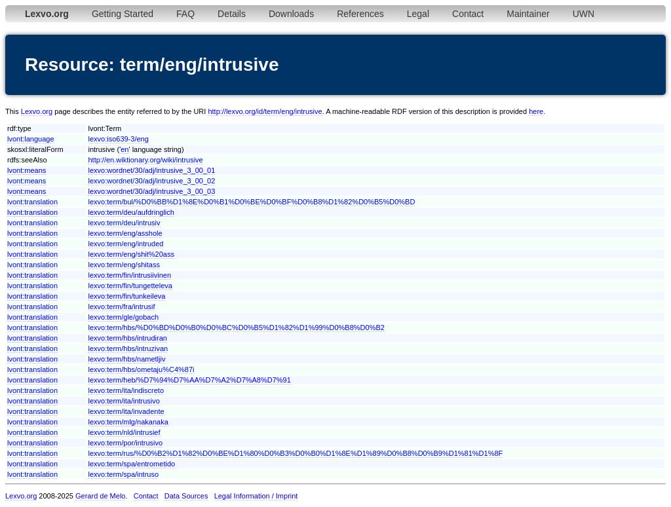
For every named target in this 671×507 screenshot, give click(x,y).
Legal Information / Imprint (256, 496)
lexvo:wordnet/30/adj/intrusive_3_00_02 (151, 181)
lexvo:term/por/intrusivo (125, 443)
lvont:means (26, 170)
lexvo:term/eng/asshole (125, 233)
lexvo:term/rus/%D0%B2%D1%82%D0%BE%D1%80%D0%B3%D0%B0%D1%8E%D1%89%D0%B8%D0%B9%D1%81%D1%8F (295, 453)
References (360, 14)
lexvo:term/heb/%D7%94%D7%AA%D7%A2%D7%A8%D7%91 (189, 380)
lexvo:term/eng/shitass (123, 265)
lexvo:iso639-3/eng (118, 139)
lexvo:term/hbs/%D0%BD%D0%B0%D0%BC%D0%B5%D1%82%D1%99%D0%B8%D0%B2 (236, 327)
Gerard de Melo (100, 496)
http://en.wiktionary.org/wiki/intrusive (145, 160)
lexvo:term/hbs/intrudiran (127, 338)
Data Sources (186, 496)
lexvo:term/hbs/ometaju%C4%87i (141, 369)
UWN (583, 14)
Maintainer (528, 14)
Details (232, 14)
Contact (468, 14)
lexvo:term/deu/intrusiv (124, 223)
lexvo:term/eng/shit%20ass (131, 254)
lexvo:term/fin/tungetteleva (130, 286)
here (536, 111)
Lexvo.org (36, 111)
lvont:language (30, 139)
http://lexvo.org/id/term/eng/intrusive (265, 111)
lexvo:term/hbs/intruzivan (128, 348)
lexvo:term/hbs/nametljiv (126, 359)
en (124, 149)
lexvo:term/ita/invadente (126, 411)
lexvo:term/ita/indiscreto (126, 390)
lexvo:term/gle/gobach (123, 317)
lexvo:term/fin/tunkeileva (126, 296)
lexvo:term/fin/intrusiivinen (129, 275)
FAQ (185, 14)
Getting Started (122, 14)
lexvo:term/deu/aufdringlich (131, 212)
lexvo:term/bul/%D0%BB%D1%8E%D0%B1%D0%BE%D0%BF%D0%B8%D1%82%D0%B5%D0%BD (251, 202)
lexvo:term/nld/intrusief (124, 432)
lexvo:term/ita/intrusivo (123, 401)
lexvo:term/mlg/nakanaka (128, 422)
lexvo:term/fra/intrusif (121, 306)
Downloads (291, 14)
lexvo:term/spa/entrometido (131, 464)
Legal (418, 14)
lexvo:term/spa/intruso (123, 474)
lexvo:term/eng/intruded (125, 244)
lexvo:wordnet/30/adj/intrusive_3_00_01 (151, 170)
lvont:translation (32, 202)
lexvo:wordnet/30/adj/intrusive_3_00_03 (151, 191)
